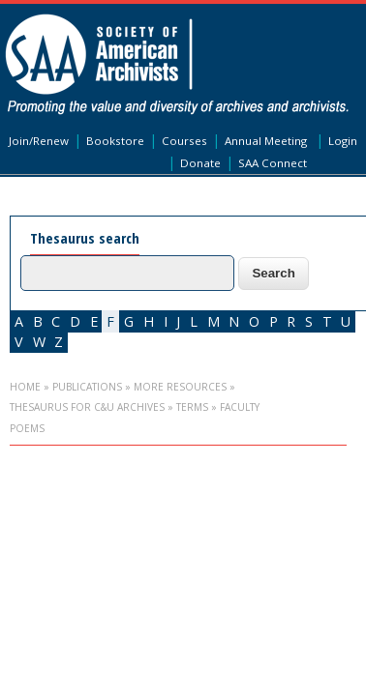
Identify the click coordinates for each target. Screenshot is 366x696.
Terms (192, 407)
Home (25, 386)
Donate (200, 163)
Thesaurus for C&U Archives (87, 407)
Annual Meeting (266, 140)
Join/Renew (39, 140)
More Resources (180, 386)
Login (342, 140)
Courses (184, 140)
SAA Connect (272, 163)
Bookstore (115, 140)
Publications (87, 386)
